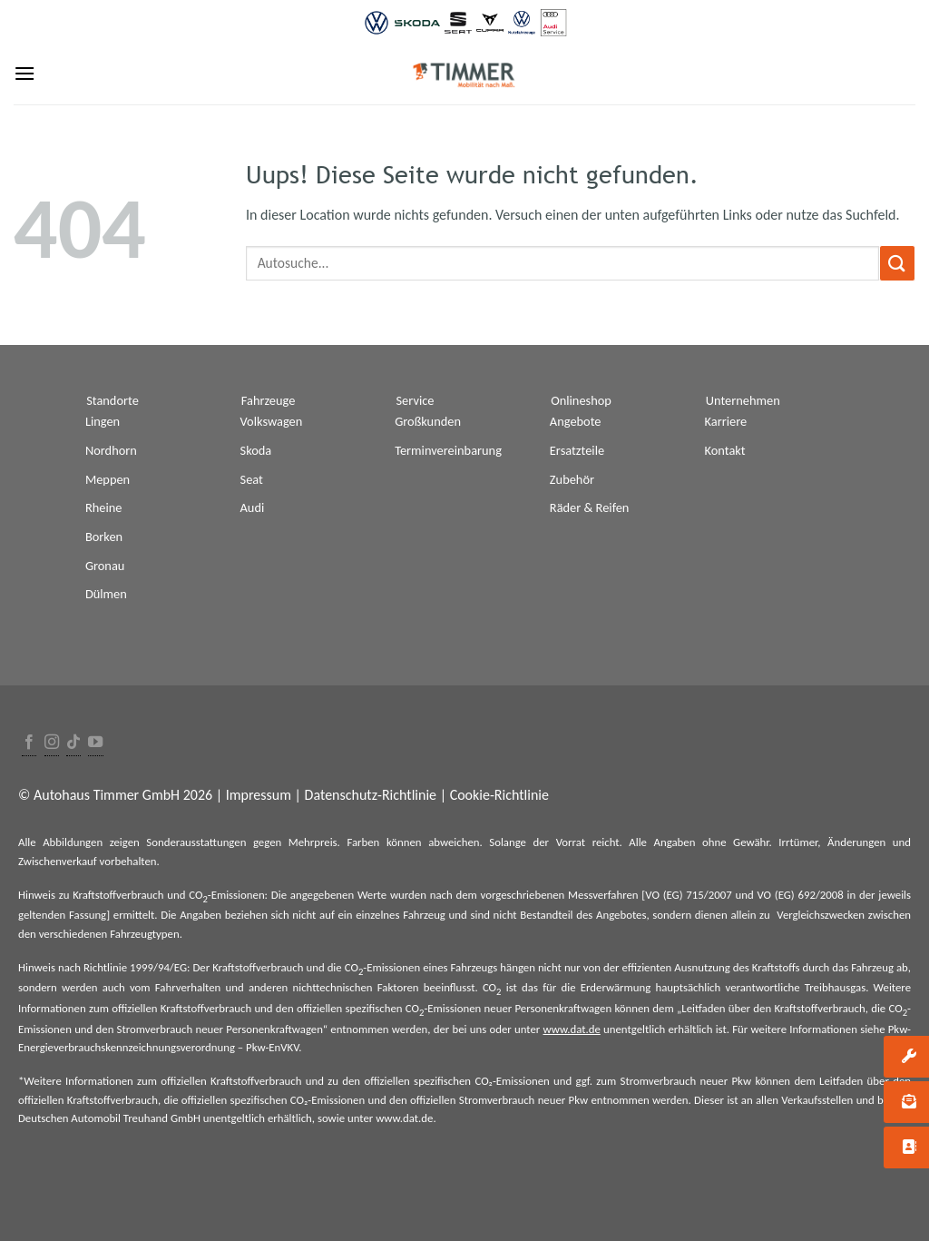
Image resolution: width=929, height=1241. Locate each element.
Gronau (104, 565)
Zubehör (572, 479)
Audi (252, 507)
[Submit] (897, 263)
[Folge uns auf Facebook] (29, 743)
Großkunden (428, 421)
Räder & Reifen (590, 507)
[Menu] (24, 73)
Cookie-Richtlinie (499, 794)
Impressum (258, 794)
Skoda (256, 450)
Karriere (726, 421)
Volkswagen (271, 421)
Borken (103, 536)
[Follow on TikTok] (73, 743)
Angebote (575, 421)
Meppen (107, 479)
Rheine (103, 507)
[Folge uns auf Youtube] (95, 743)
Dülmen (106, 594)
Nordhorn (111, 450)
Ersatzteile (577, 450)
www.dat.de (572, 1029)
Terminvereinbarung (448, 450)
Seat (251, 479)
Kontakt (725, 450)
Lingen (102, 421)
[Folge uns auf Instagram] (51, 743)
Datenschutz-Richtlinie (370, 794)
